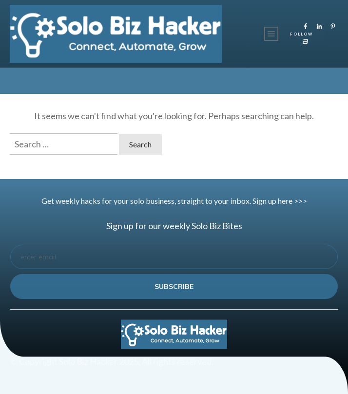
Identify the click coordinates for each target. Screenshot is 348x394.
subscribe (174, 286)
